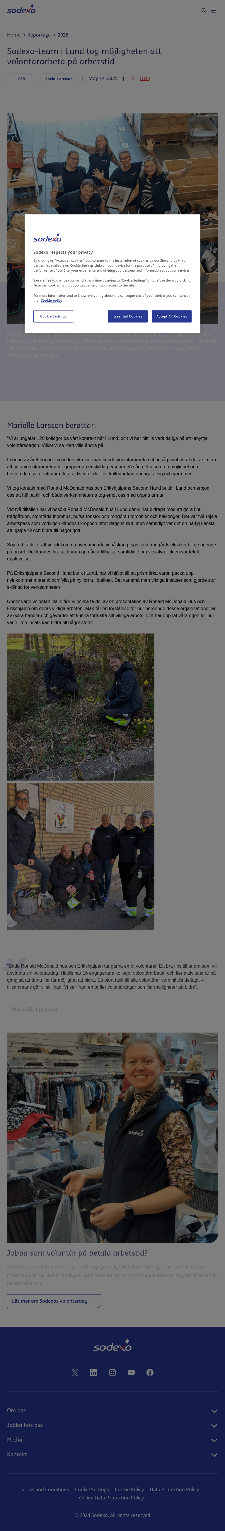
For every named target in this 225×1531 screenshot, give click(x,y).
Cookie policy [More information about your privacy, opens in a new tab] (51, 300)
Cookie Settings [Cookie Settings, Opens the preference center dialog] (53, 316)
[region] (112, 273)
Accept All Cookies (171, 316)
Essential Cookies (127, 316)
